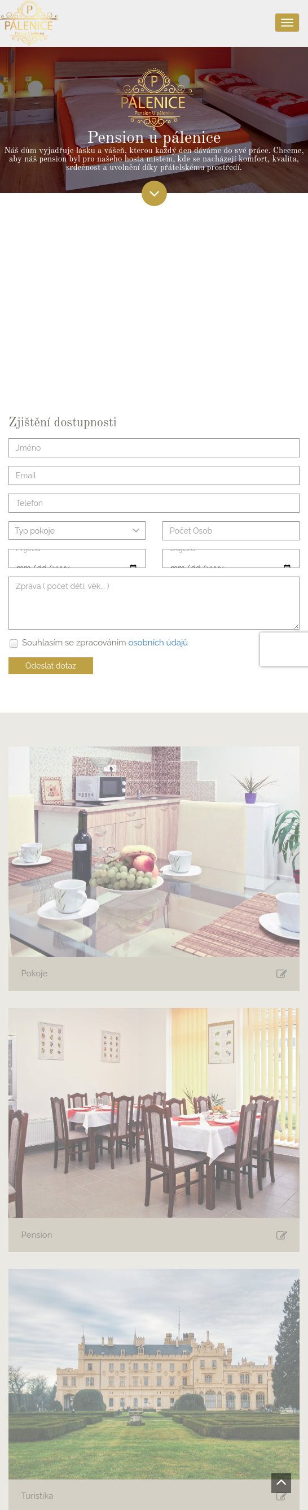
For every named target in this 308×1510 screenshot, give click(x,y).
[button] (23, 854)
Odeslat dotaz (50, 665)
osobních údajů (158, 643)
